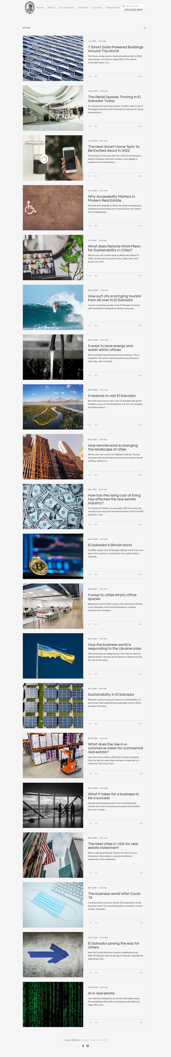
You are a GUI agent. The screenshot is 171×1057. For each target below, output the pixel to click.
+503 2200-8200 (133, 9)
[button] (145, 27)
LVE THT (103, 1040)
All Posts (26, 27)
